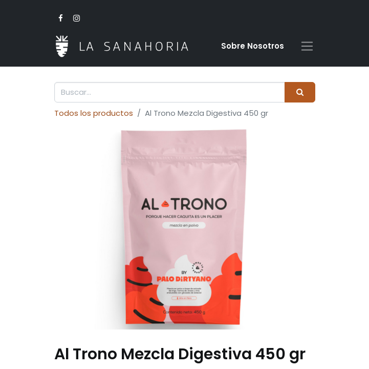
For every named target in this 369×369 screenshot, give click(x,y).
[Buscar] (300, 92)
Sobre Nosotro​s (252, 45)
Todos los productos (93, 113)
